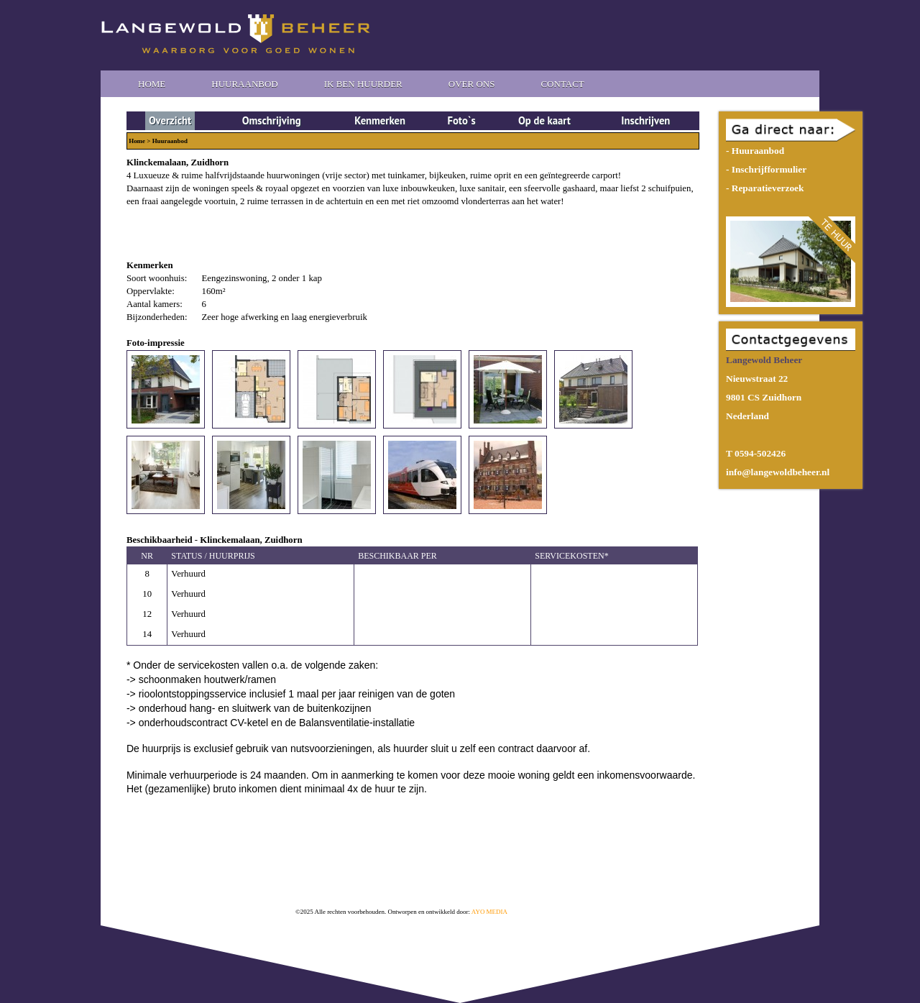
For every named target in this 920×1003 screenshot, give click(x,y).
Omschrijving (271, 120)
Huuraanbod (244, 83)
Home (151, 83)
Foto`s (462, 120)
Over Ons (471, 83)
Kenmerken (379, 120)
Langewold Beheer (236, 34)
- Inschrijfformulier (766, 169)
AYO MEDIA (489, 911)
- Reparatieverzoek (765, 188)
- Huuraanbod (755, 150)
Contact (562, 83)
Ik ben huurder (363, 83)
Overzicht (170, 120)
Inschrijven (645, 120)
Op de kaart (544, 120)
